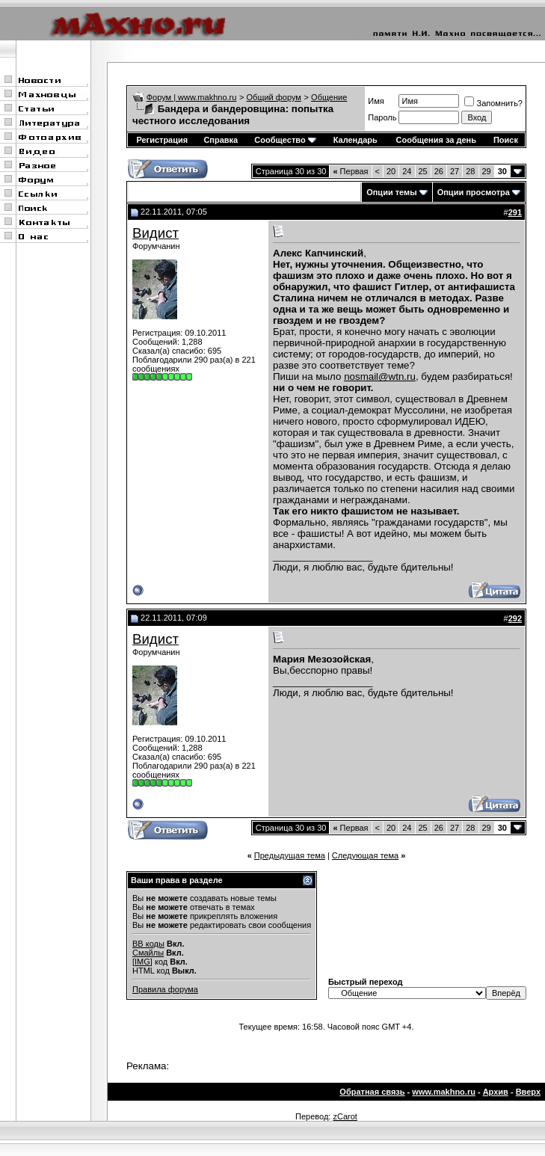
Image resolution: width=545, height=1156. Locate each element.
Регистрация (162, 139)
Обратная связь (371, 1091)
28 (470, 171)
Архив (495, 1091)
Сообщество (284, 139)
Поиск (505, 139)
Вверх (528, 1091)
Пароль (382, 117)
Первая (350, 171)
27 (454, 171)
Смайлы (148, 952)
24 (406, 171)
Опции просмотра (473, 192)
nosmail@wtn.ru (380, 376)
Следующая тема (365, 855)
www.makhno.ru (443, 1091)
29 (486, 171)
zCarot (345, 1116)
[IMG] (142, 961)
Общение (329, 97)
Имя (376, 100)
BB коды (148, 943)
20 (391, 171)
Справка (220, 139)
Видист (155, 233)
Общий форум (274, 97)
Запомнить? (493, 103)
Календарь (355, 139)
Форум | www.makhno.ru (192, 97)
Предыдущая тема (289, 855)
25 (423, 171)
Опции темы (391, 192)
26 (438, 171)
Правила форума (165, 989)
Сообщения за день (436, 139)
